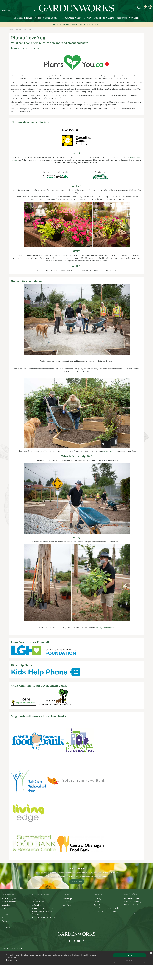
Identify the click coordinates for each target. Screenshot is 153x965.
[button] (52, 960)
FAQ (34, 898)
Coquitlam (6, 905)
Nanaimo (5, 924)
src (139, 7)
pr (83, 941)
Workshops (67, 898)
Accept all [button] (129, 955)
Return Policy (37, 905)
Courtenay (6, 927)
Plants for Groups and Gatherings (107, 908)
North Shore (7, 908)
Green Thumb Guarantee (42, 908)
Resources (67, 901)
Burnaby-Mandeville (10, 901)
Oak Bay (5, 914)
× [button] (151, 953)
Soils (65, 908)
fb (69, 941)
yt (79, 941)
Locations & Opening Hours (105, 911)
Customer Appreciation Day (43, 917)
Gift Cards (67, 905)
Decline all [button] (129, 961)
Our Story (97, 898)
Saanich (5, 918)
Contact (97, 905)
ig (74, 941)
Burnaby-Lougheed (9, 898)
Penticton (5, 921)
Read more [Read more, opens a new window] (14, 957)
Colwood (5, 911)
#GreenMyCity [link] (108, 451)
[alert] (76, 958)
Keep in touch (76, 881)
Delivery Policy (38, 901)
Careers (97, 901)
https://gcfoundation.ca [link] (105, 627)
